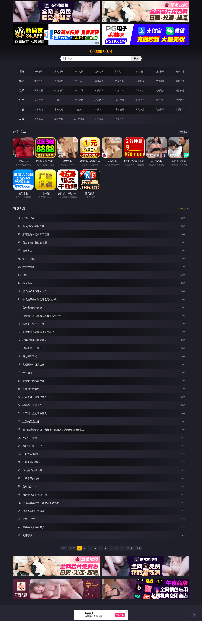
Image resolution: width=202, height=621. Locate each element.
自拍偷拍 (58, 80)
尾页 (139, 548)
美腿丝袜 (119, 99)
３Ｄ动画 (99, 80)
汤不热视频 (79, 118)
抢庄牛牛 (180, 71)
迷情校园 (119, 109)
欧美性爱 (99, 90)
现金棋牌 (160, 71)
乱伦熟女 (160, 90)
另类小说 (139, 109)
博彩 (21, 71)
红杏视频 (99, 118)
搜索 (136, 58)
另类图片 (180, 99)
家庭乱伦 (58, 109)
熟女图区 (160, 99)
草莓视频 (58, 118)
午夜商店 (38, 118)
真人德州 (58, 71)
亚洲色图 (58, 99)
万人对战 (79, 71)
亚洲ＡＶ (38, 80)
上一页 (72, 548)
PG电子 (38, 71)
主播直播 (160, 80)
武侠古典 (99, 109)
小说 (21, 109)
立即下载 (120, 615)
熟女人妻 (119, 80)
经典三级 (139, 90)
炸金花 (139, 71)
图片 (21, 100)
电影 (21, 90)
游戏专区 (99, 71)
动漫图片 (99, 99)
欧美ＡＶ (79, 80)
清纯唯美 (139, 99)
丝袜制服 (139, 80)
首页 (63, 548)
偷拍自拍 (58, 90)
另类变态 (180, 90)
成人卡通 (79, 90)
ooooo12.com (101, 51)
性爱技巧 (180, 109)
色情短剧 (119, 118)
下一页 (130, 548)
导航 (21, 119)
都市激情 (38, 109)
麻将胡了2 (119, 71)
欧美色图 (79, 99)
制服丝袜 (119, 90)
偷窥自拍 (38, 99)
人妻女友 (79, 109)
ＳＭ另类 (180, 80)
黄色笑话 (160, 109)
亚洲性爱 (38, 90)
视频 (21, 81)
